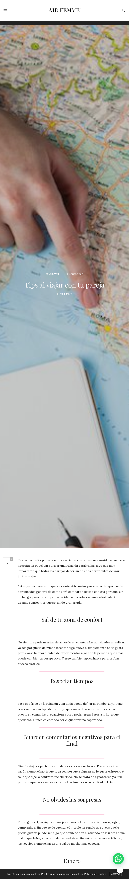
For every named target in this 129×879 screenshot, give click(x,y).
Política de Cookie (95, 874)
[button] (118, 858)
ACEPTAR (115, 874)
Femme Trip (53, 274)
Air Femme (66, 294)
